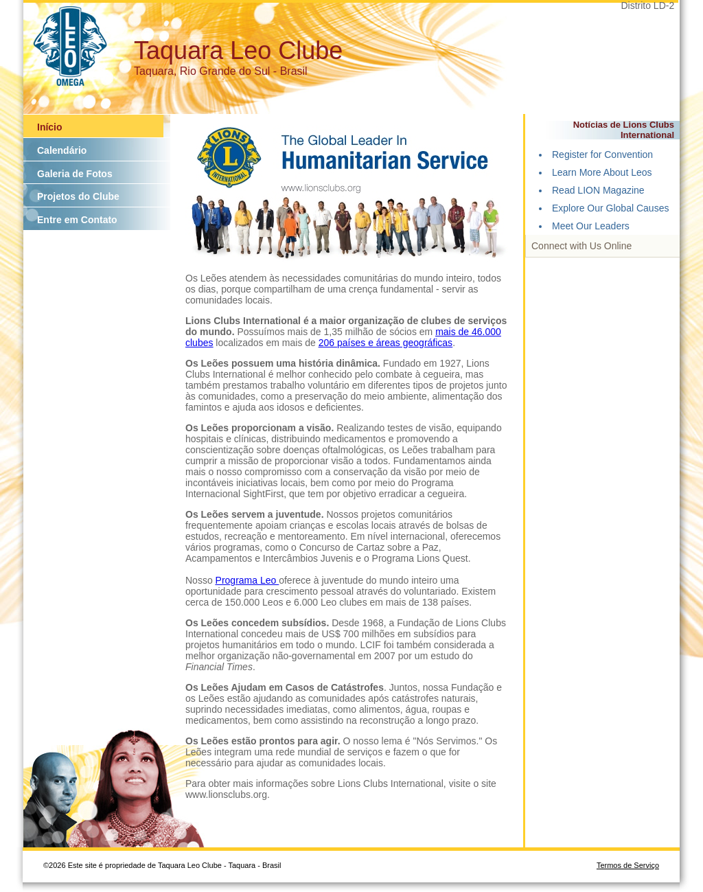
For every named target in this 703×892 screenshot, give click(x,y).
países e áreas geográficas (394, 342)
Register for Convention (602, 154)
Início (49, 127)
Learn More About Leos (602, 172)
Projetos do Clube (78, 196)
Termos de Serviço (628, 865)
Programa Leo (247, 580)
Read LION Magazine (598, 190)
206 (328, 342)
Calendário (62, 150)
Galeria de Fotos (75, 173)
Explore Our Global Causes (610, 208)
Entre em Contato (77, 219)
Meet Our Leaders (591, 225)
